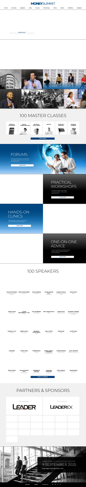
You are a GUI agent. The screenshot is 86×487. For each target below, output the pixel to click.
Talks (30, 8)
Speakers (22, 8)
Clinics (55, 8)
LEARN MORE (22, 165)
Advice (62, 8)
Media (36, 484)
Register (79, 8)
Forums (37, 8)
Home (6, 8)
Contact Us (45, 484)
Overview (13, 8)
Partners (27, 484)
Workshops (46, 8)
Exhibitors (70, 8)
